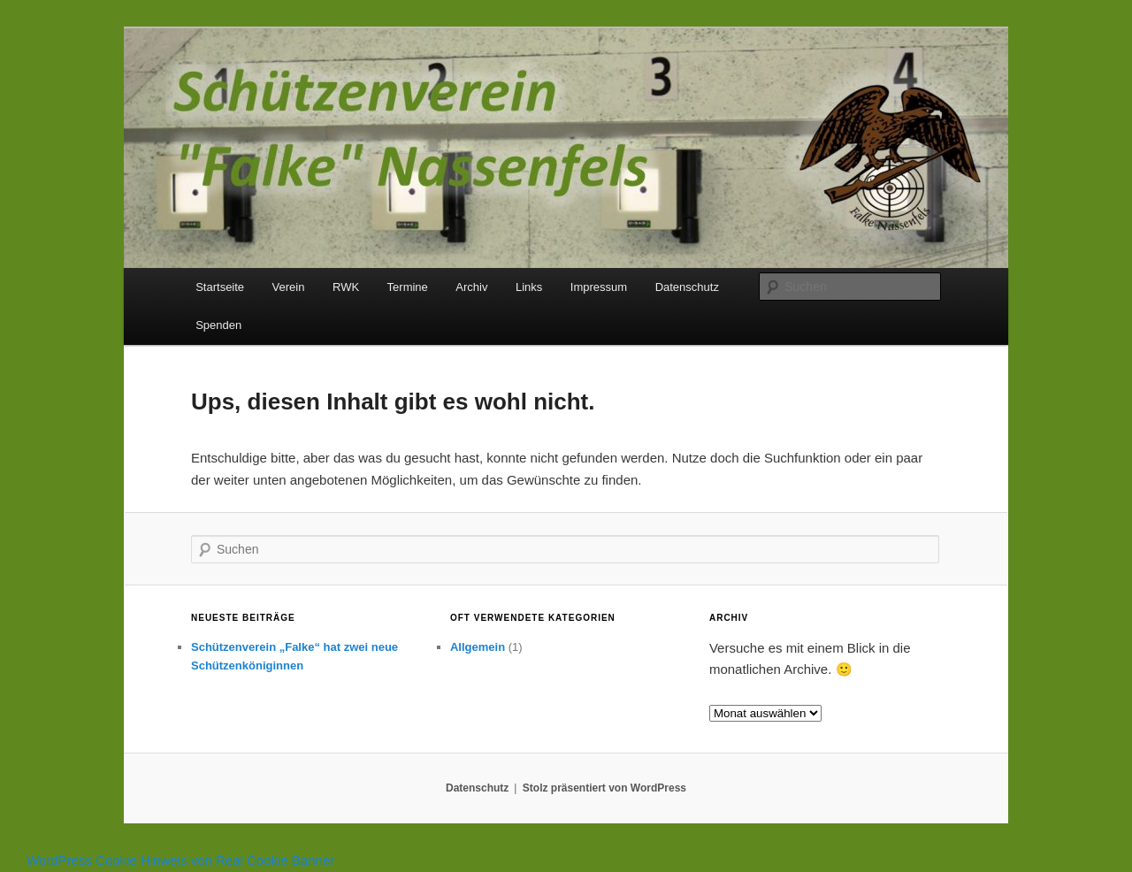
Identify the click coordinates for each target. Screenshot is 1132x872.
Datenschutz (687, 287)
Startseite (219, 287)
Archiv (471, 287)
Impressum (598, 287)
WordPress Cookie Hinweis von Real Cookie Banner (180, 860)
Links (529, 287)
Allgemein (477, 647)
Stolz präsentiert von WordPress (604, 788)
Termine (407, 287)
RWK (346, 287)
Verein (288, 287)
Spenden (218, 325)
